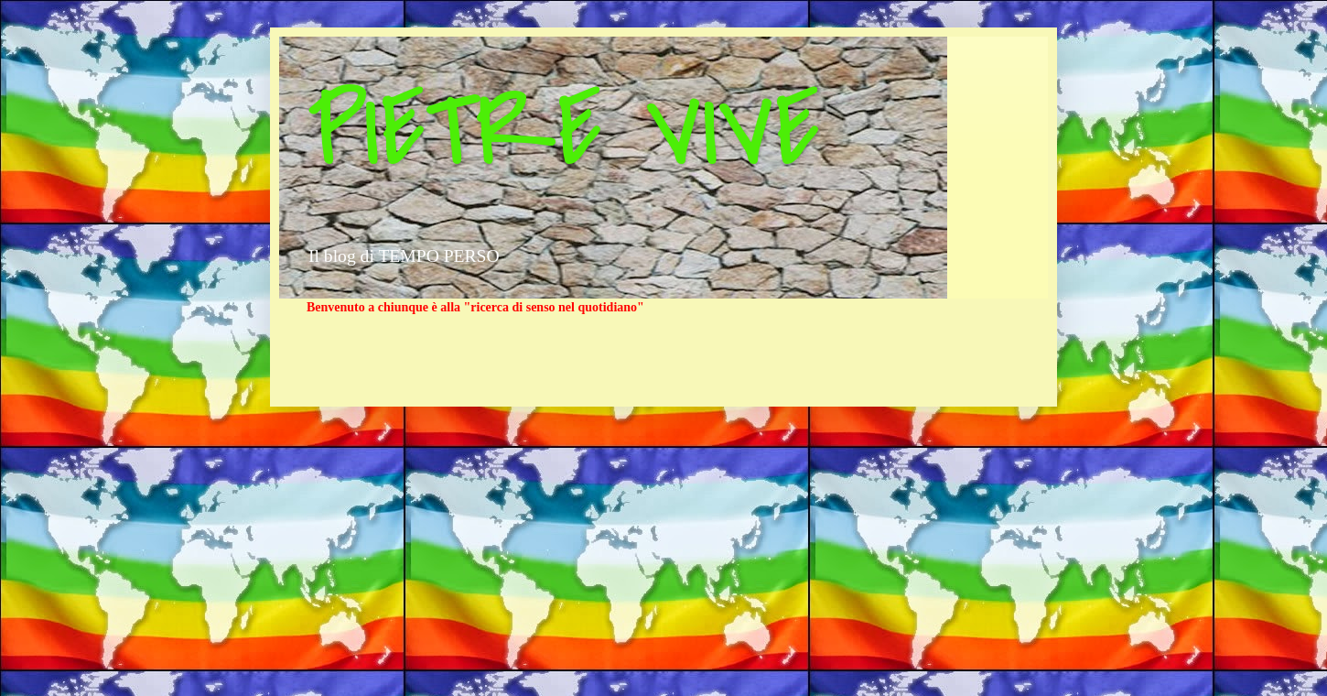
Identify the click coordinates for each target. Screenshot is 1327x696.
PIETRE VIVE (563, 131)
